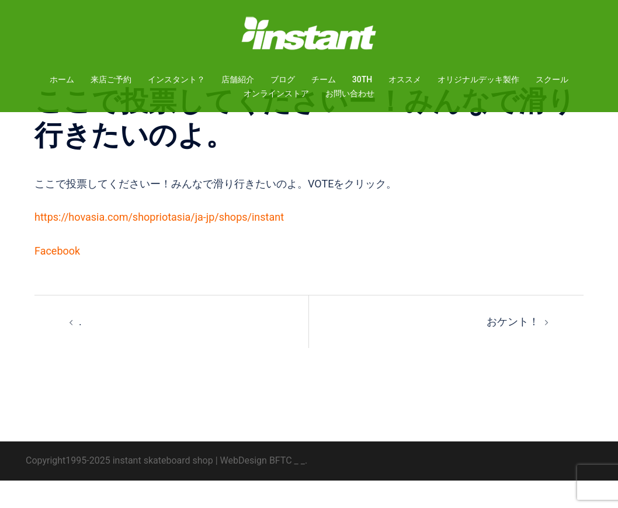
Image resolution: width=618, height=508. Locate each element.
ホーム (62, 79)
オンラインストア (276, 93)
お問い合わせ (349, 93)
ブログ (282, 79)
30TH (362, 79)
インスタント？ (176, 79)
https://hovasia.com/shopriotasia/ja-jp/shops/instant (159, 244)
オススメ (404, 79)
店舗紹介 (237, 79)
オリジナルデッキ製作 (478, 79)
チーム (323, 79)
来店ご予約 (111, 79)
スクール (552, 79)
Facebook (57, 278)
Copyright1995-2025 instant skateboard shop (119, 487)
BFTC (280, 487)
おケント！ (513, 349)
